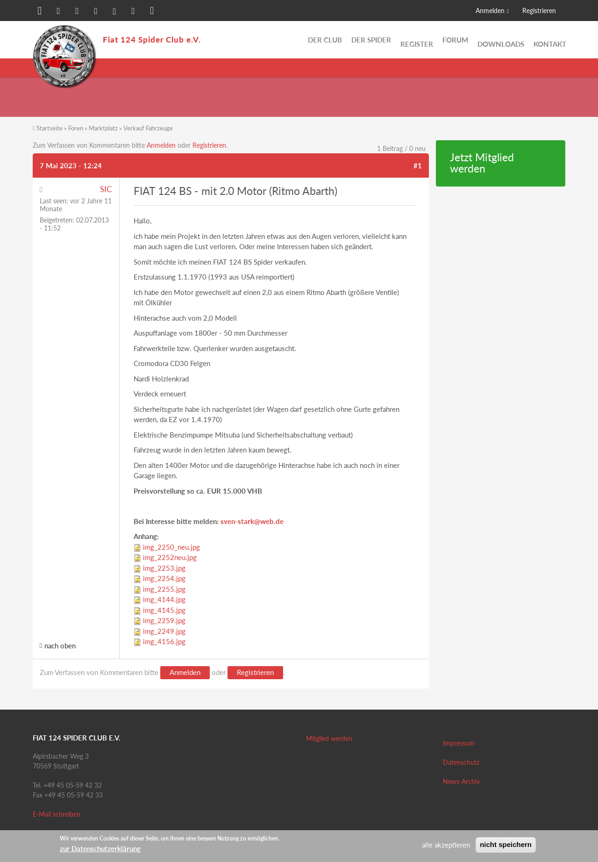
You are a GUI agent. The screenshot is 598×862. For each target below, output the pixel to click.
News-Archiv (461, 781)
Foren (75, 128)
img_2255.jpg (164, 589)
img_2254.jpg (164, 578)
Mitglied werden (329, 738)
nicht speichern (506, 844)
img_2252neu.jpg (170, 557)
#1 (417, 165)
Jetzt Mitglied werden (482, 163)
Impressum (459, 743)
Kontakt (550, 40)
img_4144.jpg (164, 599)
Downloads (500, 40)
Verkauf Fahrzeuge (148, 128)
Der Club (325, 40)
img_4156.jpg (164, 641)
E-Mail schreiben (56, 814)
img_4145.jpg (164, 610)
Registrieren (539, 10)
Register (416, 40)
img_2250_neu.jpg (171, 547)
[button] (40, 12)
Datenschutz (461, 762)
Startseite (49, 128)
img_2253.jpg (164, 568)
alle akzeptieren (446, 844)
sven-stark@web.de (252, 521)
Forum (455, 40)
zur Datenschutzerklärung (100, 848)
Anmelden (490, 10)
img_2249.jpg (164, 631)
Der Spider (371, 40)
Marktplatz (103, 128)
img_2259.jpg (164, 620)
